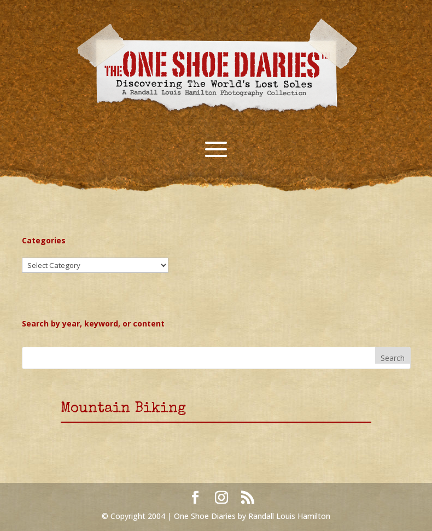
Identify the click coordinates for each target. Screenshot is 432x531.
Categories (44, 240)
